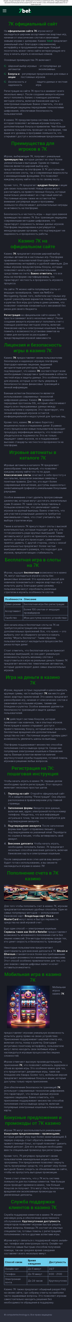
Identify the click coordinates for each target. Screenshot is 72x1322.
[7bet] (25, 11)
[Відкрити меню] (6, 10)
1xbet (50, 40)
